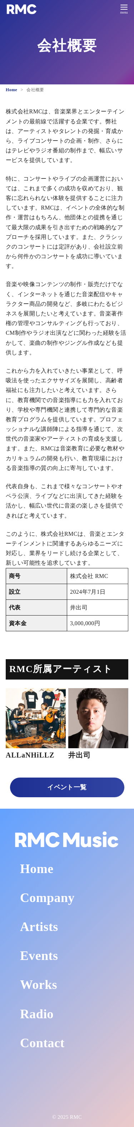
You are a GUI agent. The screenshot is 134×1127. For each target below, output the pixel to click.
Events (39, 956)
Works (38, 984)
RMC (76, 1117)
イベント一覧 (66, 787)
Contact (42, 1043)
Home (12, 89)
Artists (39, 927)
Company (47, 898)
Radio (37, 1014)
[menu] (124, 8)
